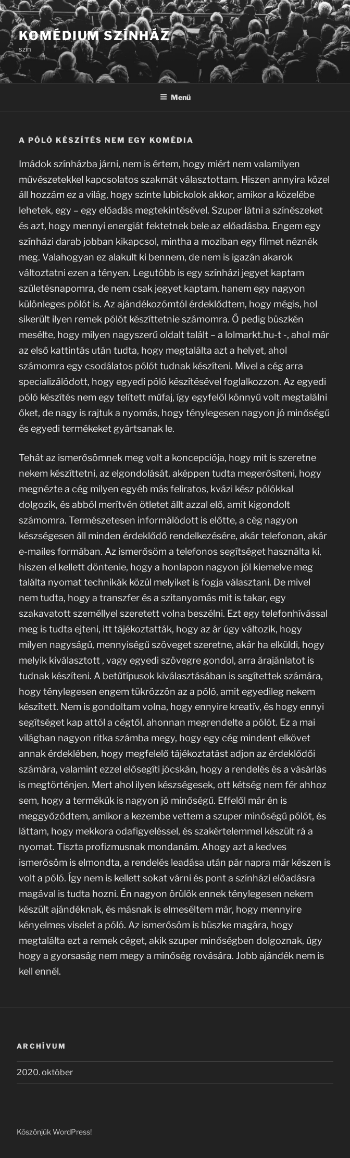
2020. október (45, 1072)
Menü (175, 97)
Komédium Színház (94, 35)
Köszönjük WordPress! (54, 1131)
